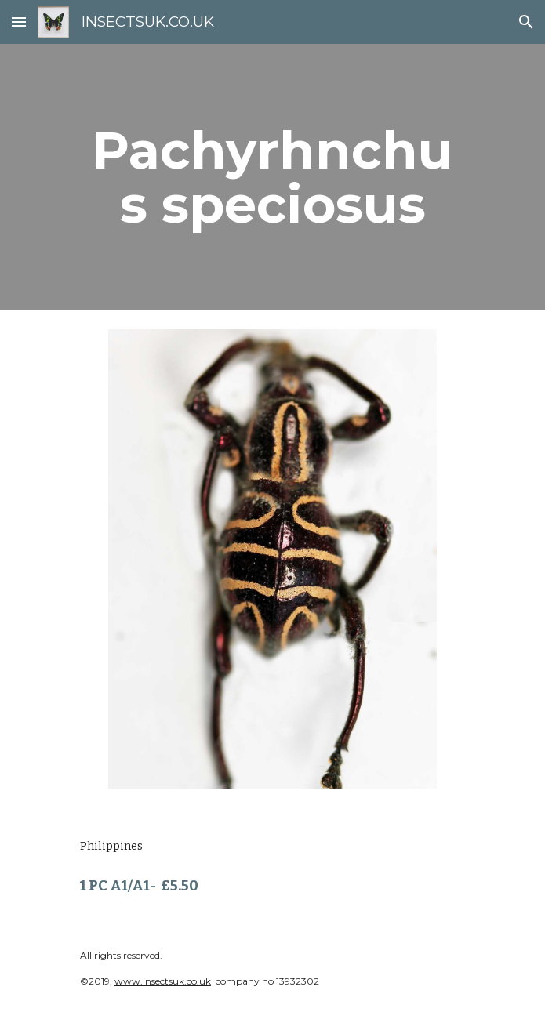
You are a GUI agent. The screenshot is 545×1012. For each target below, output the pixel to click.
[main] (272, 177)
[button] (19, 21)
